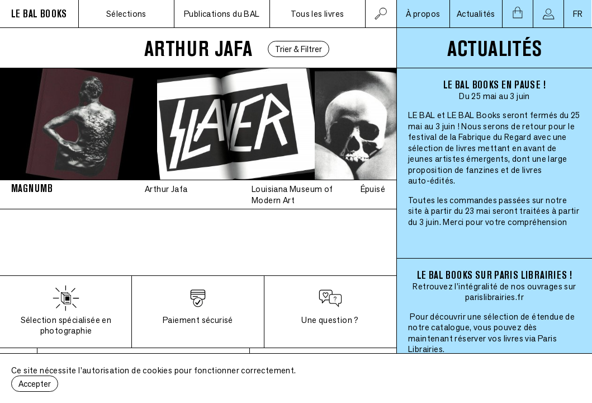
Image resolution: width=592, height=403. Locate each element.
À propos (423, 13)
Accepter (34, 383)
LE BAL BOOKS (39, 13)
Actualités (476, 13)
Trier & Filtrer (298, 49)
